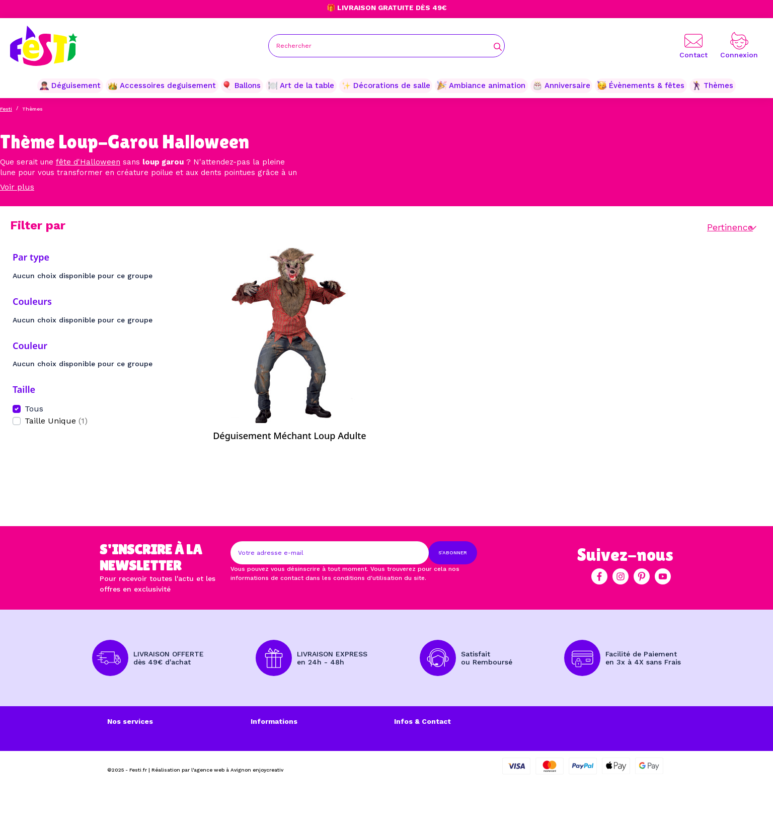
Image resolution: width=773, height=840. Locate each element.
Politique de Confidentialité (299, 768)
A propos (123, 746)
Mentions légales (280, 736)
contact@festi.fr (474, 778)
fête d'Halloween (88, 161)
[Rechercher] (386, 45)
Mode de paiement (140, 757)
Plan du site (271, 778)
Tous (34, 408)
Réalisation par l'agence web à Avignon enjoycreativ (217, 820)
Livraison (122, 736)
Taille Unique (56, 421)
